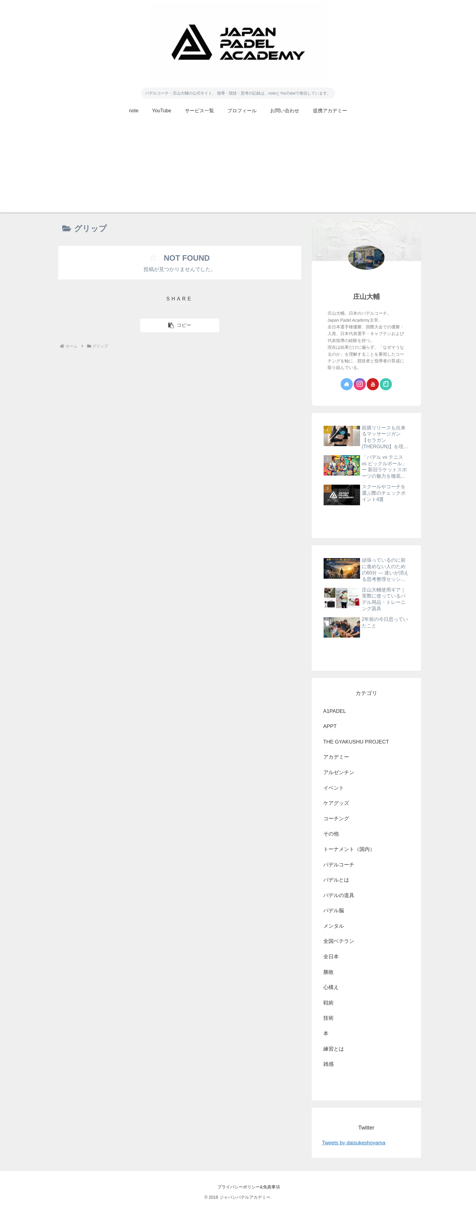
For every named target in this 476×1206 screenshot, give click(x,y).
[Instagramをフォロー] (360, 384)
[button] (179, 325)
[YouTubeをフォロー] (373, 384)
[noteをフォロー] (386, 384)
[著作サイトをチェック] (347, 384)
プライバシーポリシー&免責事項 (238, 1186)
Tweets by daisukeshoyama (354, 1143)
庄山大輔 (366, 296)
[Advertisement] (238, 169)
